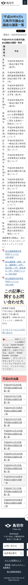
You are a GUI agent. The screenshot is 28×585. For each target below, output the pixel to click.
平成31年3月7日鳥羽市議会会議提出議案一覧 (13, 411)
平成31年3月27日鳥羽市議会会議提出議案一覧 (13, 399)
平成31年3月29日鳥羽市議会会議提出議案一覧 (13, 388)
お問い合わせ (10, 546)
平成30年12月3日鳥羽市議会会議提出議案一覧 (13, 445)
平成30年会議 (10, 378)
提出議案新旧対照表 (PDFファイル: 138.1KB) (14, 281)
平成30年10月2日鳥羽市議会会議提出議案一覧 (13, 468)
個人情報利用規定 (14, 572)
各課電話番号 (10, 553)
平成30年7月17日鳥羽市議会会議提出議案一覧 (13, 491)
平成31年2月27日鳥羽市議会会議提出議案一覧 (13, 422)
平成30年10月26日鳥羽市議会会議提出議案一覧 (13, 457)
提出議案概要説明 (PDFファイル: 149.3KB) (13, 254)
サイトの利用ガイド (13, 560)
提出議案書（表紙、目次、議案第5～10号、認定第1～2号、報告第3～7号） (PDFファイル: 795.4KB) (15, 268)
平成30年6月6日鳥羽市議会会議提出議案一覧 (13, 503)
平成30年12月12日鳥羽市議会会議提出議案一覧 (13, 434)
